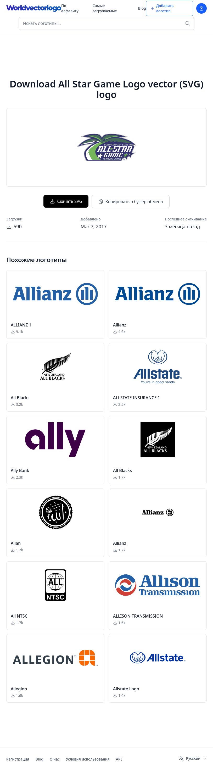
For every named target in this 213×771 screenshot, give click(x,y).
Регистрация (17, 759)
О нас (55, 759)
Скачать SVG (66, 201)
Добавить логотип (162, 8)
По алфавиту (70, 8)
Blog (142, 8)
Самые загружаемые (104, 8)
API (119, 759)
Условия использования (88, 759)
